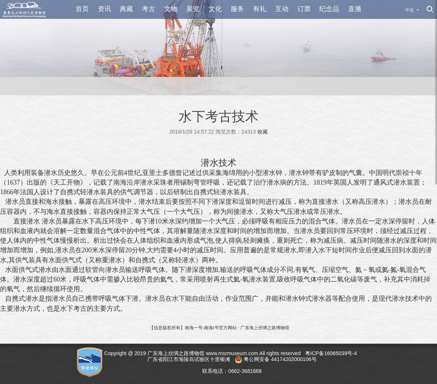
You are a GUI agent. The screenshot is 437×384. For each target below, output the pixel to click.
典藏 (126, 9)
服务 (237, 9)
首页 (82, 9)
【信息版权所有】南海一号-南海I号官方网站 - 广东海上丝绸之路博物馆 (219, 327)
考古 (148, 9)
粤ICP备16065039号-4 (331, 353)
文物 (170, 9)
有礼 (259, 9)
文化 (215, 9)
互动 (281, 9)
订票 (304, 9)
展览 (193, 9)
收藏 (262, 132)
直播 (354, 9)
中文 (409, 10)
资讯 (104, 9)
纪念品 (329, 9)
